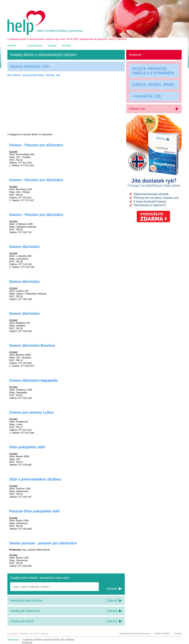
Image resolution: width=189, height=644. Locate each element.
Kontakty (66, 45)
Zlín (58, 75)
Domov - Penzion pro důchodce (36, 145)
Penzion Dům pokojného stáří (34, 511)
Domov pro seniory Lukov (31, 412)
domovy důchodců (33, 75)
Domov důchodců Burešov (32, 345)
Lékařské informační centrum (134, 633)
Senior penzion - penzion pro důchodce (43, 543)
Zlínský (50, 75)
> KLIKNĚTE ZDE (146, 96)
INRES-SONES (162, 633)
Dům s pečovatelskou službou (35, 479)
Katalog (52, 45)
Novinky (11, 45)
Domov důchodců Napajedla (33, 380)
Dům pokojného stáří (27, 447)
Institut (178, 633)
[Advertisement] (66, 105)
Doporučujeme (35, 45)
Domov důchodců (24, 247)
